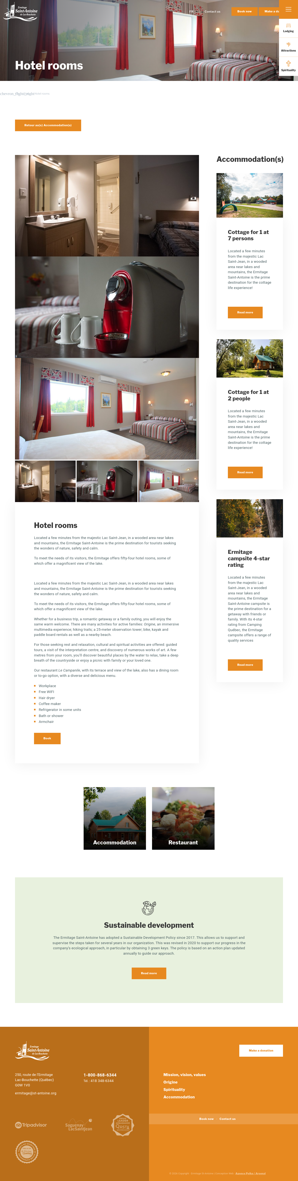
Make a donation (261, 1050)
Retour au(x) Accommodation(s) (48, 125)
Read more (245, 312)
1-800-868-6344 (100, 1075)
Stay (26, 93)
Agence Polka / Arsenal (250, 1173)
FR (191, 19)
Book (47, 738)
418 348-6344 (102, 1081)
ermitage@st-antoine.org (35, 1093)
